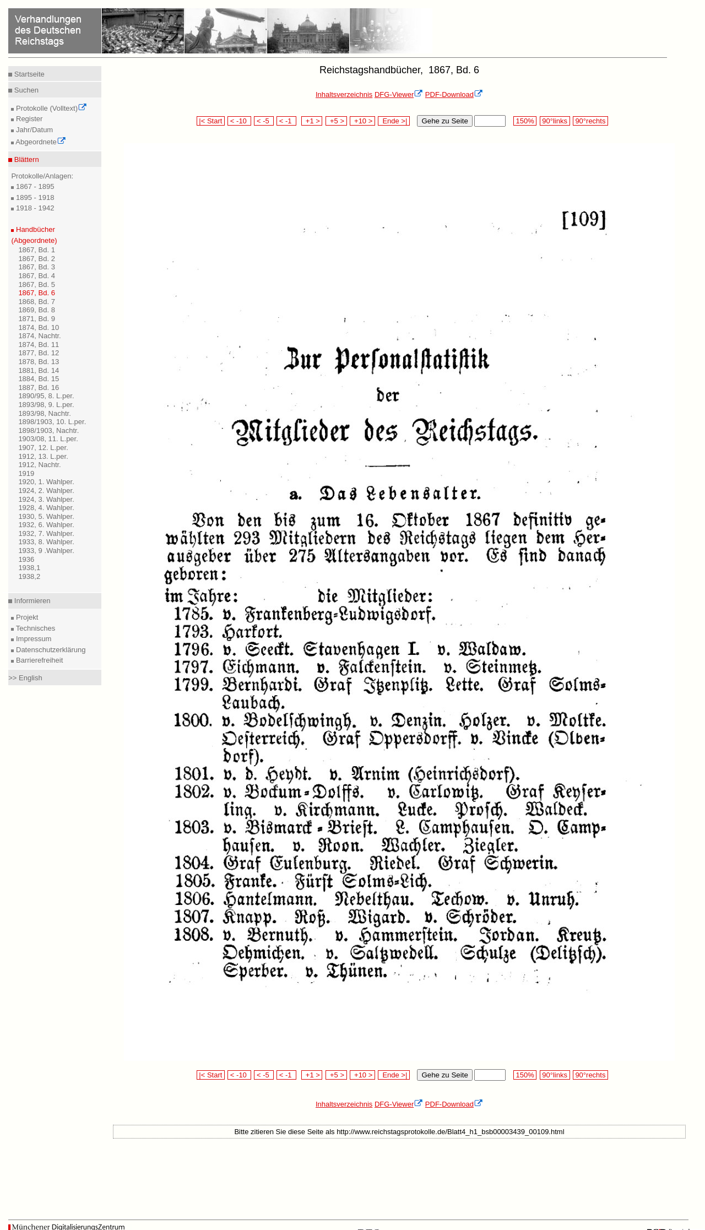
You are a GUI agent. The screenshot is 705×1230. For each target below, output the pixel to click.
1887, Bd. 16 (38, 387)
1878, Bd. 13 (38, 361)
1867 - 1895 (34, 186)
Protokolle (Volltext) (50, 108)
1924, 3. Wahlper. (46, 499)
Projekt (26, 617)
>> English (25, 678)
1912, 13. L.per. (43, 456)
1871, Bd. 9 (36, 319)
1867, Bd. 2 (36, 258)
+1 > (312, 121)
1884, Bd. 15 (38, 379)
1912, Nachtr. (39, 464)
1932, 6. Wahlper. (46, 525)
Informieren (31, 601)
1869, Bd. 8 (36, 310)
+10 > (362, 121)
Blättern (25, 159)
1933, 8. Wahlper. (46, 542)
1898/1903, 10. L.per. (52, 422)
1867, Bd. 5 (36, 284)
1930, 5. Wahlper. (46, 516)
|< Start (210, 121)
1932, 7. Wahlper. (46, 533)
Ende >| (393, 121)
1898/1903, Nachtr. (48, 430)
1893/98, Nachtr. (44, 413)
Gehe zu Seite (444, 121)
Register (28, 119)
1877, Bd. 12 (38, 353)
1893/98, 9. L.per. (46, 404)
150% (525, 121)
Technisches (34, 628)
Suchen (25, 90)
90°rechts (590, 121)
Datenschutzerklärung (49, 650)
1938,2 (29, 576)
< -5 (263, 121)
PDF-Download (454, 94)
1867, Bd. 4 (36, 276)
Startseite (28, 74)
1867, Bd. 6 (36, 293)
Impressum (32, 639)
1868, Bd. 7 (36, 301)
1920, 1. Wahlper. (46, 482)
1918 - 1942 (34, 208)
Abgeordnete (40, 142)
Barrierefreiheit (38, 660)
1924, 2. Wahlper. (46, 490)
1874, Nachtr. (39, 336)
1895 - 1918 (34, 197)
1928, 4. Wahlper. (46, 507)
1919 (26, 473)
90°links (555, 121)
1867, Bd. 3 (36, 267)
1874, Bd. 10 (38, 327)
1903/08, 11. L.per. (48, 439)
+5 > (336, 121)
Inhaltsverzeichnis (344, 94)
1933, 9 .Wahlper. (46, 550)
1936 (26, 559)
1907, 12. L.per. (43, 447)
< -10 (239, 121)
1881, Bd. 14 (38, 370)
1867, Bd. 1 (36, 250)
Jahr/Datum (33, 130)
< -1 (286, 121)
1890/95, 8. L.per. (46, 396)
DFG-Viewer (399, 94)
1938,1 (29, 567)
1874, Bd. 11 (38, 344)
